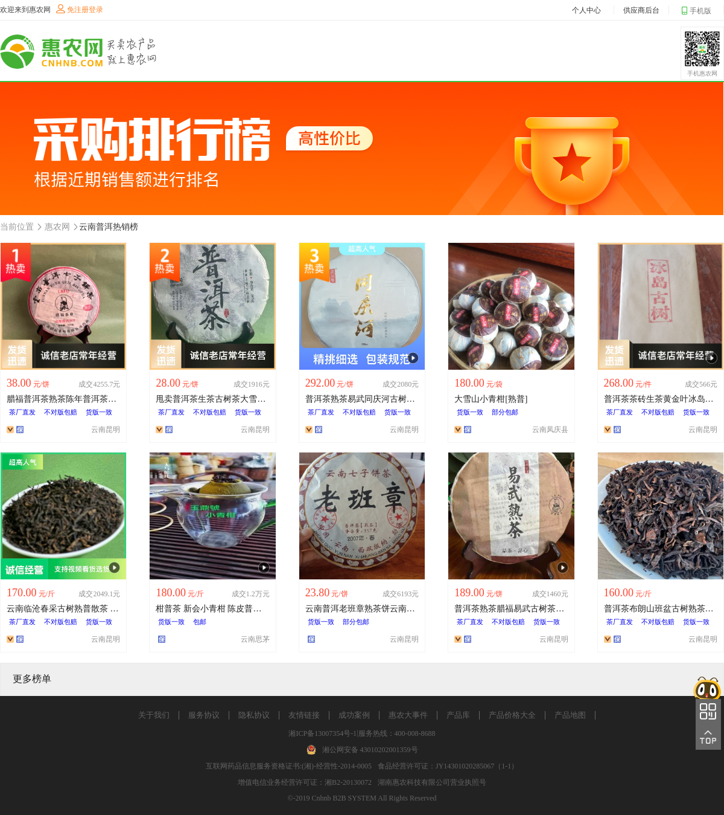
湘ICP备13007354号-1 (322, 733)
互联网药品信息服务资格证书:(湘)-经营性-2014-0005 (289, 766)
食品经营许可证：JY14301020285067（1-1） (448, 766)
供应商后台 (641, 10)
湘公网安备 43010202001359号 (370, 750)
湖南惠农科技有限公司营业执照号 (432, 782)
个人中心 (586, 10)
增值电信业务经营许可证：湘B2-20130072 (305, 782)
